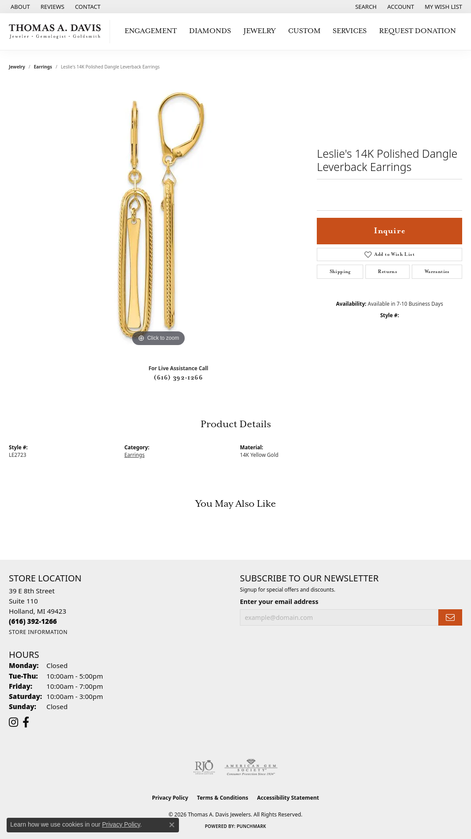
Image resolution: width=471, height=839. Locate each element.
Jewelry (259, 31)
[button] (365, 6)
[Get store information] (38, 632)
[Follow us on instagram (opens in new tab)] (13, 722)
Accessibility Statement (288, 797)
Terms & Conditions (222, 797)
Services (350, 31)
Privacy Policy (170, 797)
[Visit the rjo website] (204, 767)
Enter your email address (279, 601)
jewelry (17, 67)
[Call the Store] (33, 621)
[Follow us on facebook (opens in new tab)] (26, 722)
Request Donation (417, 31)
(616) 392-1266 (178, 377)
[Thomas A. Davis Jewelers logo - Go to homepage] (57, 31)
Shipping (340, 271)
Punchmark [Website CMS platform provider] (251, 826)
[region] (158, 216)
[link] (19, 6)
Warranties (437, 271)
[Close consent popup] (172, 825)
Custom (304, 31)
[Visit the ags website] (251, 767)
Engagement (151, 31)
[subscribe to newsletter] (450, 617)
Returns (387, 271)
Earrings (43, 67)
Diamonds (210, 31)
